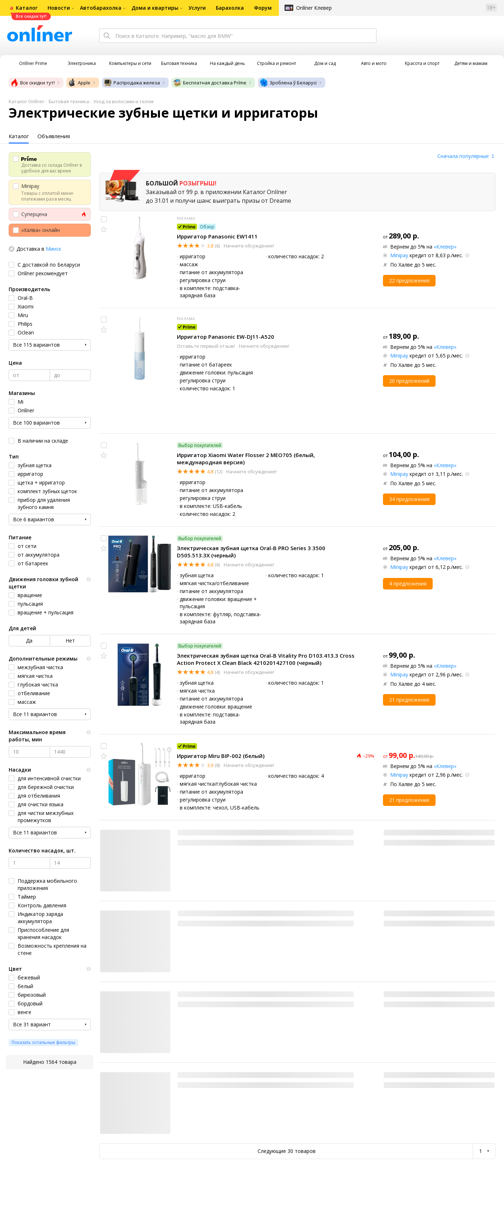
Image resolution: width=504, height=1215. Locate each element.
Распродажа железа (131, 82)
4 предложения (408, 583)
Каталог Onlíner (26, 101)
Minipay (399, 255)
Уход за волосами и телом (123, 101)
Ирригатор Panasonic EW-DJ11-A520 (225, 336)
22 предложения (409, 280)
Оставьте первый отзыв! (206, 346)
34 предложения (409, 499)
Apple (79, 82)
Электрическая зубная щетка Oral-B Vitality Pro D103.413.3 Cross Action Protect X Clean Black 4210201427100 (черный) (265, 659)
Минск (53, 248)
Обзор (207, 227)
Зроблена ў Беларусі (288, 82)
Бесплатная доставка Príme (209, 82)
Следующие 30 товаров (287, 1151)
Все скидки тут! (32, 82)
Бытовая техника (69, 101)
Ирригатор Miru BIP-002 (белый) (220, 755)
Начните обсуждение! (248, 245)
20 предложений (409, 380)
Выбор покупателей (199, 445)
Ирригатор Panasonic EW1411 (217, 236)
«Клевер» (445, 246)
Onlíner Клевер (314, 7)
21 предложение (409, 699)
